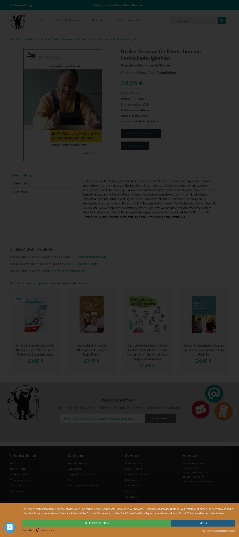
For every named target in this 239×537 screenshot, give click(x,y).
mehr (203, 523)
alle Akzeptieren (96, 523)
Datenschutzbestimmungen (223, 531)
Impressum (206, 531)
